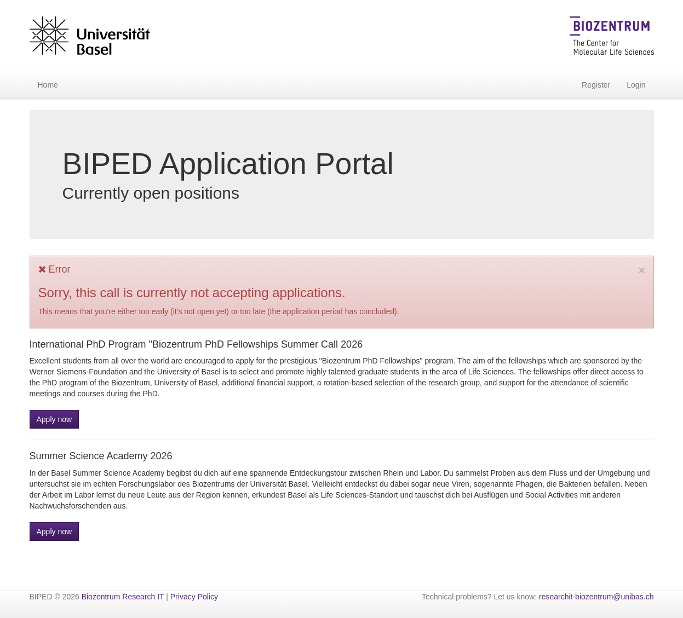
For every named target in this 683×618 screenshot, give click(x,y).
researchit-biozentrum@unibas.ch (596, 596)
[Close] (641, 270)
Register (596, 84)
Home (48, 84)
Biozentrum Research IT (123, 596)
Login (636, 84)
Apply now (54, 419)
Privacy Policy (194, 596)
